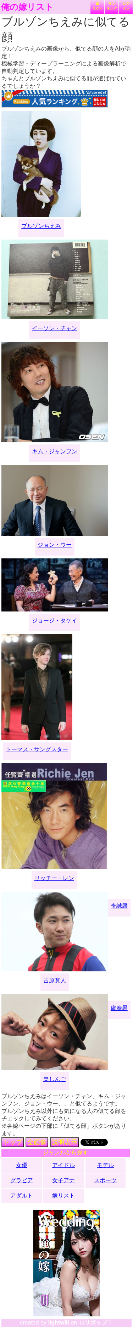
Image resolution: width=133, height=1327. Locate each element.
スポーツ (105, 1180)
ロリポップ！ (96, 1323)
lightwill (58, 1323)
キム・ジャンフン (54, 451)
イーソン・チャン (54, 328)
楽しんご (54, 1079)
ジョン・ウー (55, 545)
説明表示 (64, 1142)
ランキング (111, 6)
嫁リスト (97, 6)
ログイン (125, 6)
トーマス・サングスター (37, 749)
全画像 (36, 1142)
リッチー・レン (54, 878)
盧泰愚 (119, 1008)
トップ (12, 1142)
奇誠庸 (119, 906)
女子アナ (63, 1180)
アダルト (21, 1196)
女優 (21, 1165)
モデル (105, 1165)
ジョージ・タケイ (54, 620)
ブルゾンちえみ (41, 226)
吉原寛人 (54, 980)
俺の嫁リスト (27, 7)
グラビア (21, 1180)
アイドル (63, 1165)
